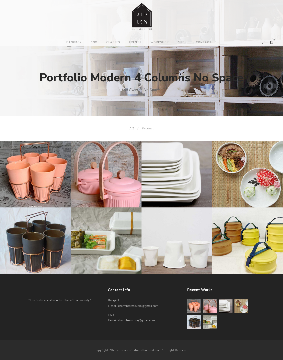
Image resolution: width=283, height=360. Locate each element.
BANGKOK (74, 42)
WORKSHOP (160, 42)
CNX (94, 42)
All (131, 128)
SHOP (182, 42)
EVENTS (135, 42)
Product (148, 128)
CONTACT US (206, 42)
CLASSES (113, 42)
